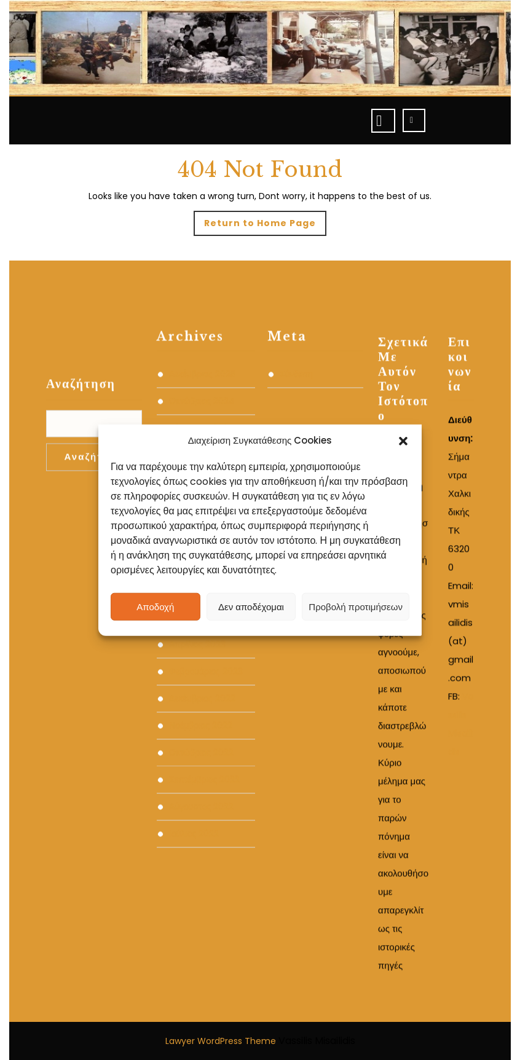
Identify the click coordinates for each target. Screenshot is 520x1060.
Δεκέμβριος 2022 (202, 816)
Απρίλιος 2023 (197, 762)
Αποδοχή (155, 606)
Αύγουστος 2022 (201, 924)
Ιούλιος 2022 (194, 951)
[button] (403, 440)
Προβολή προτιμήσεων (356, 606)
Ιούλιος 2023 (194, 735)
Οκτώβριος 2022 (201, 870)
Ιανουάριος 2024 (202, 708)
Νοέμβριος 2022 (200, 843)
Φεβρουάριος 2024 (206, 681)
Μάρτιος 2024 (196, 654)
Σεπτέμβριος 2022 (204, 897)
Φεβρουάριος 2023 (206, 789)
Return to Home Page (265, 226)
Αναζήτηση (81, 501)
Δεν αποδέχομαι (251, 606)
